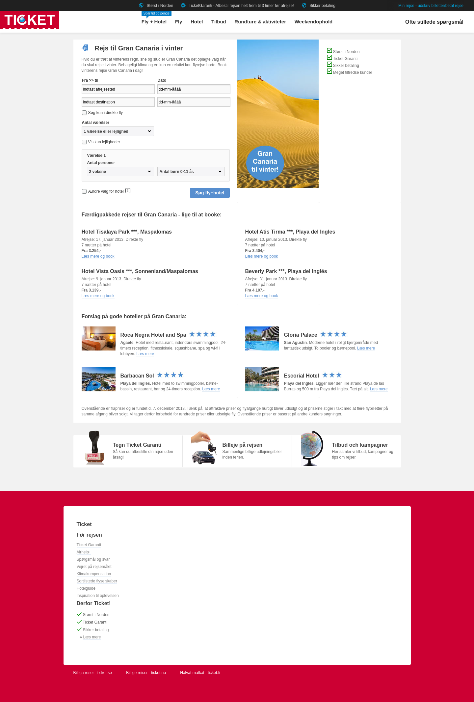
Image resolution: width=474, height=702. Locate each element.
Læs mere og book (98, 256)
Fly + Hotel (154, 21)
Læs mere (145, 353)
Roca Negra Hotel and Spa (168, 335)
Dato (162, 80)
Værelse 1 (96, 155)
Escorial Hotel (313, 376)
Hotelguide (86, 588)
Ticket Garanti (89, 545)
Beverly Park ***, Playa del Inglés (286, 271)
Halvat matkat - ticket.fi (200, 672)
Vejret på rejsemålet (94, 566)
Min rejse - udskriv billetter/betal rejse (430, 5)
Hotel (197, 21)
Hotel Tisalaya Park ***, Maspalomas (127, 232)
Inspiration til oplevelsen (98, 595)
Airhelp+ (84, 552)
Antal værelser (95, 122)
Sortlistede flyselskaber (97, 581)
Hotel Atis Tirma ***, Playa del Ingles (290, 232)
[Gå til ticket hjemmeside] (29, 27)
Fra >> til (90, 80)
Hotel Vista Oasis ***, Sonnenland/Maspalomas (140, 271)
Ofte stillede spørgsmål (434, 22)
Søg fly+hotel (209, 192)
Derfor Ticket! (94, 603)
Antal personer (101, 162)
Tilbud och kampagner (360, 445)
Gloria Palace (316, 335)
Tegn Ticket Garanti (137, 445)
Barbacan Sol (152, 376)
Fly (178, 21)
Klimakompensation (94, 574)
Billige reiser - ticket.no (146, 672)
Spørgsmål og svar (93, 559)
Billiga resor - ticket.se (92, 672)
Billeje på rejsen (243, 445)
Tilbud (218, 21)
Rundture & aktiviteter (260, 21)
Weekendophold (314, 21)
